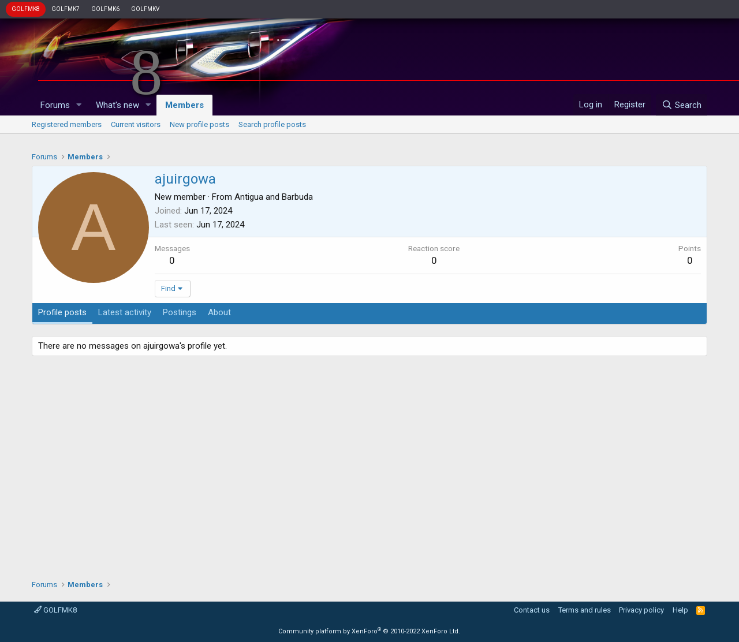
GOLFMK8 (26, 9)
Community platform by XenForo (369, 631)
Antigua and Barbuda (273, 197)
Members (184, 105)
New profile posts (199, 124)
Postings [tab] (179, 312)
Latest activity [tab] (124, 312)
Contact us (532, 610)
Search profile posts (272, 124)
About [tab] (219, 312)
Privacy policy (641, 610)
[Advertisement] (369, 463)
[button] (79, 105)
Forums (55, 105)
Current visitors (136, 124)
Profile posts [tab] (62, 312)
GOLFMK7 (65, 9)
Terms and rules (584, 610)
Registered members (67, 124)
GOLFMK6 (105, 9)
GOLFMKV (145, 9)
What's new (117, 105)
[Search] (681, 105)
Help (680, 610)
